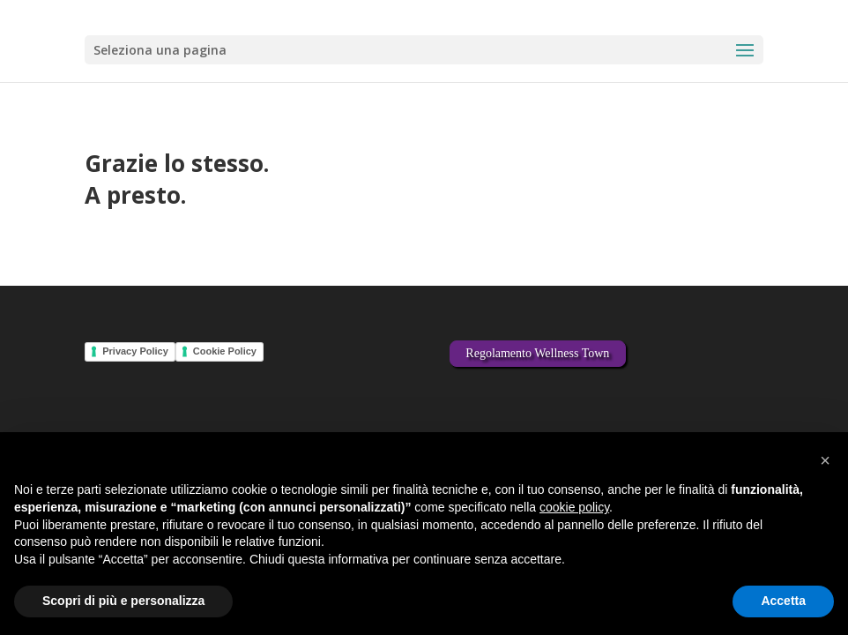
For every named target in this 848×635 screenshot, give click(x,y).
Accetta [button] (783, 601)
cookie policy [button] (574, 507)
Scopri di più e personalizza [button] (123, 601)
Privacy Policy (135, 351)
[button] (825, 460)
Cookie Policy (225, 351)
